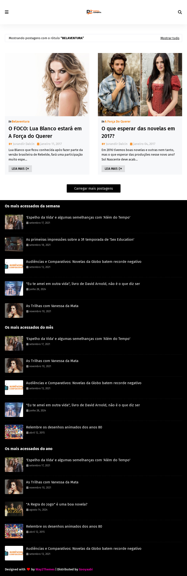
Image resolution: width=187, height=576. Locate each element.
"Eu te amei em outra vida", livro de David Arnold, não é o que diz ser (83, 284)
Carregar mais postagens (93, 188)
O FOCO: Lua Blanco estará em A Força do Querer (45, 132)
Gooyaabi (86, 569)
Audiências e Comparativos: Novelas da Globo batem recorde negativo (83, 261)
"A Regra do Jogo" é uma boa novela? (56, 504)
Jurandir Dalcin (24, 144)
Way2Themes (45, 569)
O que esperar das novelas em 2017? (138, 132)
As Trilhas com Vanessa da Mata (52, 306)
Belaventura (20, 121)
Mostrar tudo (169, 38)
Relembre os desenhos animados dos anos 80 (64, 427)
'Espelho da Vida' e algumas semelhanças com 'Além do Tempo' (78, 217)
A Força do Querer (118, 121)
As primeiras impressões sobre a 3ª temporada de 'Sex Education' (80, 239)
